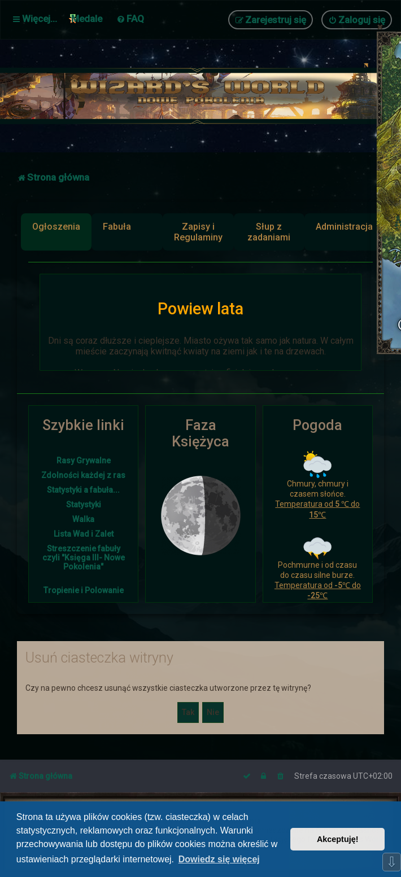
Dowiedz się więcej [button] (219, 859)
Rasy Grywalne (83, 460)
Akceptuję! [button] (338, 839)
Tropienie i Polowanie (83, 590)
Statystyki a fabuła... (83, 489)
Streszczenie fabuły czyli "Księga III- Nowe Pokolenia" (83, 557)
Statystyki (83, 504)
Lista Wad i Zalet (84, 533)
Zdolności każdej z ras (83, 475)
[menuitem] (130, 18)
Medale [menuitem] (86, 18)
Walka (83, 519)
